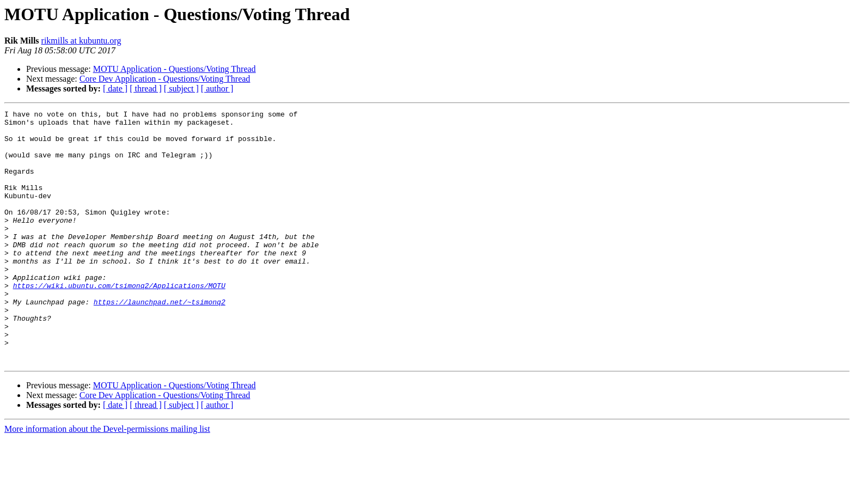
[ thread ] (146, 88)
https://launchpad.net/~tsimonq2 (159, 341)
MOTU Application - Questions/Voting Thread (174, 69)
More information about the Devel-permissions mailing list (107, 479)
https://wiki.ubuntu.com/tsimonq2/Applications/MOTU (119, 321)
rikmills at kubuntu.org (81, 40)
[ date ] (115, 88)
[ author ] (217, 88)
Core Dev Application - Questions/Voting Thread (165, 78)
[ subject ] (181, 88)
